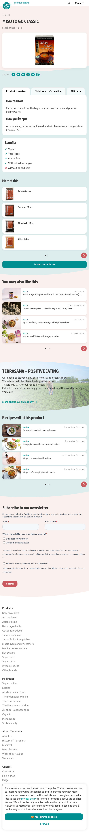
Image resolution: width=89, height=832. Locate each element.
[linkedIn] (33, 74)
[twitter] (18, 74)
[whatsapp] (38, 74)
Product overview (16, 91)
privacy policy (28, 798)
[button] (44, 264)
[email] (23, 74)
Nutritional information (48, 91)
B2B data (75, 91)
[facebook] (13, 74)
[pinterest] (28, 74)
